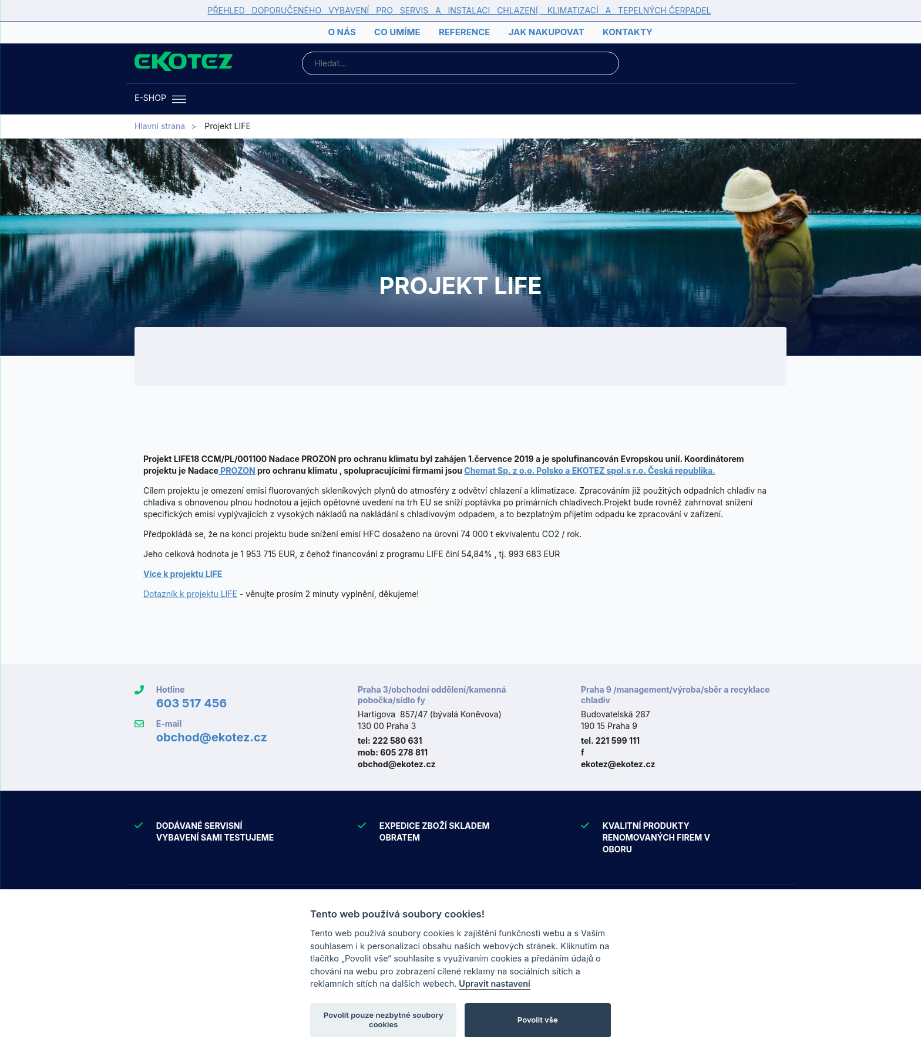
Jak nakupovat (546, 32)
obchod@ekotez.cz (211, 737)
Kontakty (628, 32)
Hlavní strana (160, 126)
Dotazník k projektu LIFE (190, 594)
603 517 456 (191, 703)
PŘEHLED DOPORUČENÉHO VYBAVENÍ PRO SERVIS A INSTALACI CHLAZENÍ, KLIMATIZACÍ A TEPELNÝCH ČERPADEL (459, 10)
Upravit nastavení (494, 983)
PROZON (237, 470)
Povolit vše (537, 1019)
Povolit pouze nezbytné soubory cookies (383, 1019)
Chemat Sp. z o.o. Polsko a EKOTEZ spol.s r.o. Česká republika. (589, 470)
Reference (464, 32)
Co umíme (397, 32)
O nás (341, 32)
